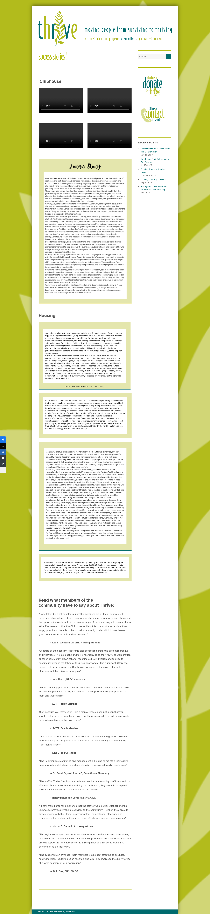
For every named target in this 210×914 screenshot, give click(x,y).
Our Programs (112, 38)
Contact (158, 38)
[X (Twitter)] (3, 446)
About (100, 38)
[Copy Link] (3, 464)
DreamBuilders (129, 38)
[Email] (3, 458)
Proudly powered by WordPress (61, 912)
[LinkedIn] (3, 452)
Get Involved (145, 38)
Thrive (41, 912)
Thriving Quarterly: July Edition (154, 179)
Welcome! (90, 38)
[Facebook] (3, 439)
